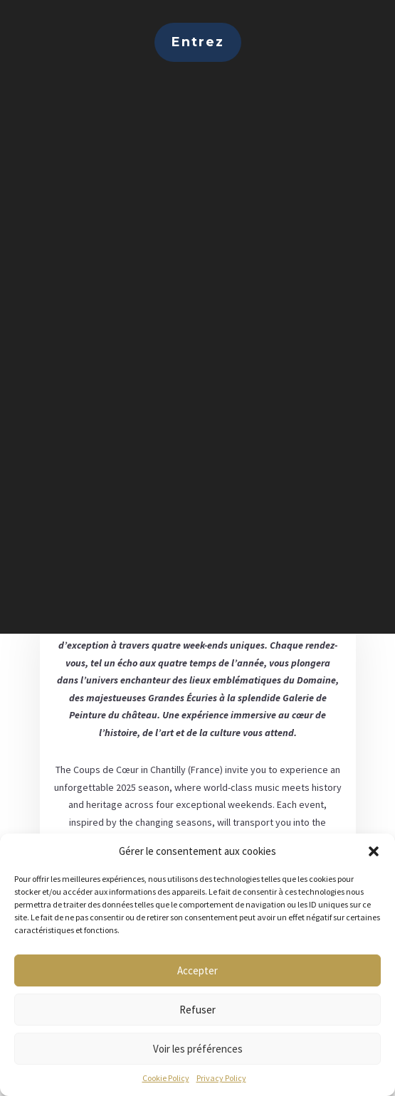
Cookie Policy (165, 1078)
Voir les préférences (198, 1048)
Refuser (197, 1009)
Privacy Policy (221, 1078)
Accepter (197, 970)
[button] (374, 851)
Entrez (198, 42)
